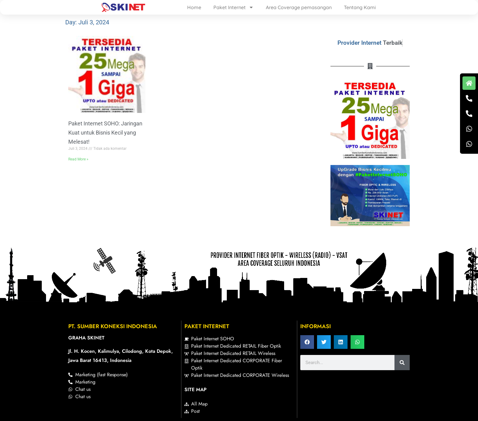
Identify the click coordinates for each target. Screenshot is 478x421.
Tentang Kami (360, 7)
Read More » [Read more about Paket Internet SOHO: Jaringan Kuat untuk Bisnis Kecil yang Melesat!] (78, 159)
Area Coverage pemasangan (299, 7)
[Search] (402, 362)
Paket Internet (233, 7)
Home (194, 7)
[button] (307, 342)
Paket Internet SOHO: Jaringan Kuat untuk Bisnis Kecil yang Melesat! (105, 132)
